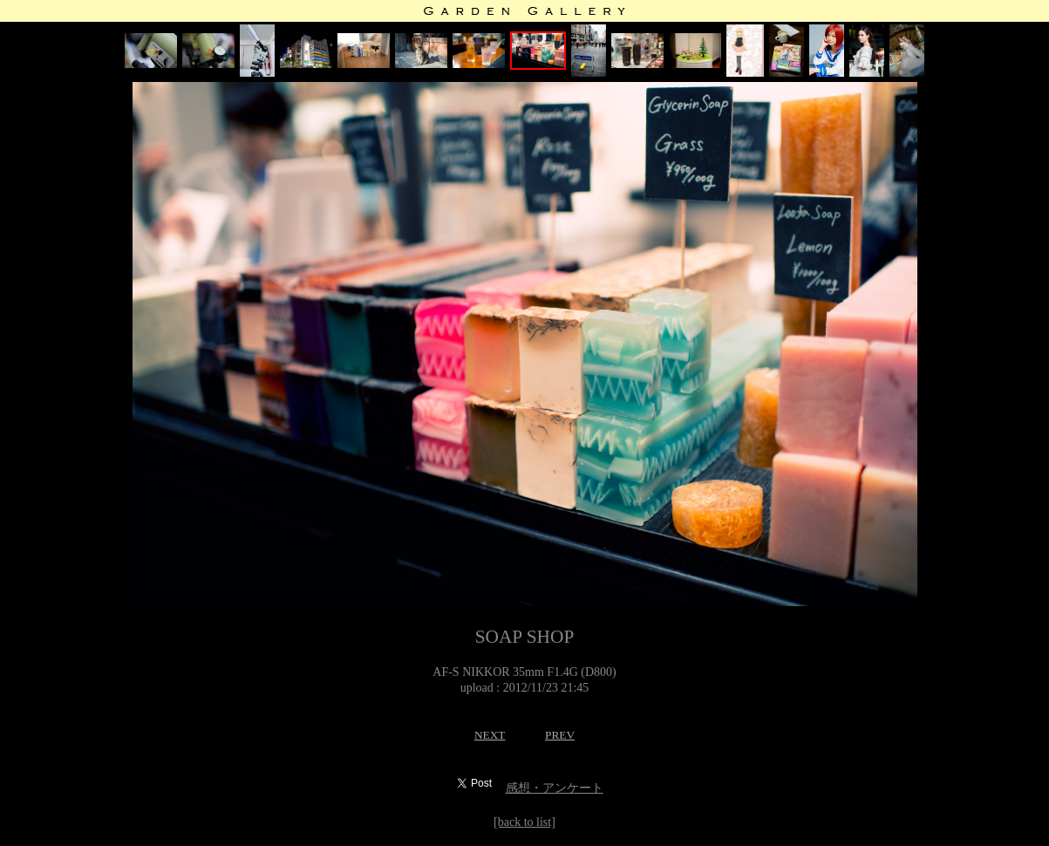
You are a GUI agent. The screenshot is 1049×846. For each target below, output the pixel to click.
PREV (560, 734)
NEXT (490, 734)
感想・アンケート (554, 788)
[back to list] (524, 822)
